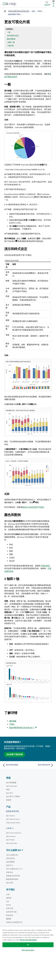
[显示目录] (5, 11)
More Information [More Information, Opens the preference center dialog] (28, 950)
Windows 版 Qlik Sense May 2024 (18, 11)
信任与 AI (9, 865)
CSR (7, 901)
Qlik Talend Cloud (12, 819)
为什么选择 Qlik (12, 855)
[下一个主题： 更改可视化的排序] (41, 765)
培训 (8, 789)
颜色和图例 (11, 39)
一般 (8, 32)
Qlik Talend (10, 816)
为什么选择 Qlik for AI (14, 869)
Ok (28, 945)
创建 (33, 11)
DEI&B (8, 905)
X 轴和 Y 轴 (11, 42)
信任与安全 (10, 858)
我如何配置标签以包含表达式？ (21, 727)
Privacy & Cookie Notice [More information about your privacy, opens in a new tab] (28, 940)
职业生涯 (9, 915)
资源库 (8, 800)
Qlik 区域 (9, 883)
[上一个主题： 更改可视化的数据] (15, 765)
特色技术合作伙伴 (13, 876)
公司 (8, 894)
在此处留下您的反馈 (14, 754)
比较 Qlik (9, 872)
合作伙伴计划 (11, 912)
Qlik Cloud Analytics (13, 833)
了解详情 (10, 46)
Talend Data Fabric (13, 823)
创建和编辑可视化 (14, 14)
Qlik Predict (10, 840)
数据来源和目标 (12, 879)
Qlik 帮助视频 (11, 782)
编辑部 (8, 919)
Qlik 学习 (9, 793)
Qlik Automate (11, 843)
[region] (28, 939)
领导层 (8, 898)
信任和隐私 (10, 862)
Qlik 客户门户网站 (13, 796)
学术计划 (9, 908)
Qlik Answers (11, 836)
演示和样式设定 (13, 35)
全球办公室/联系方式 (14, 922)
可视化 (39, 11)
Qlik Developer (11, 786)
